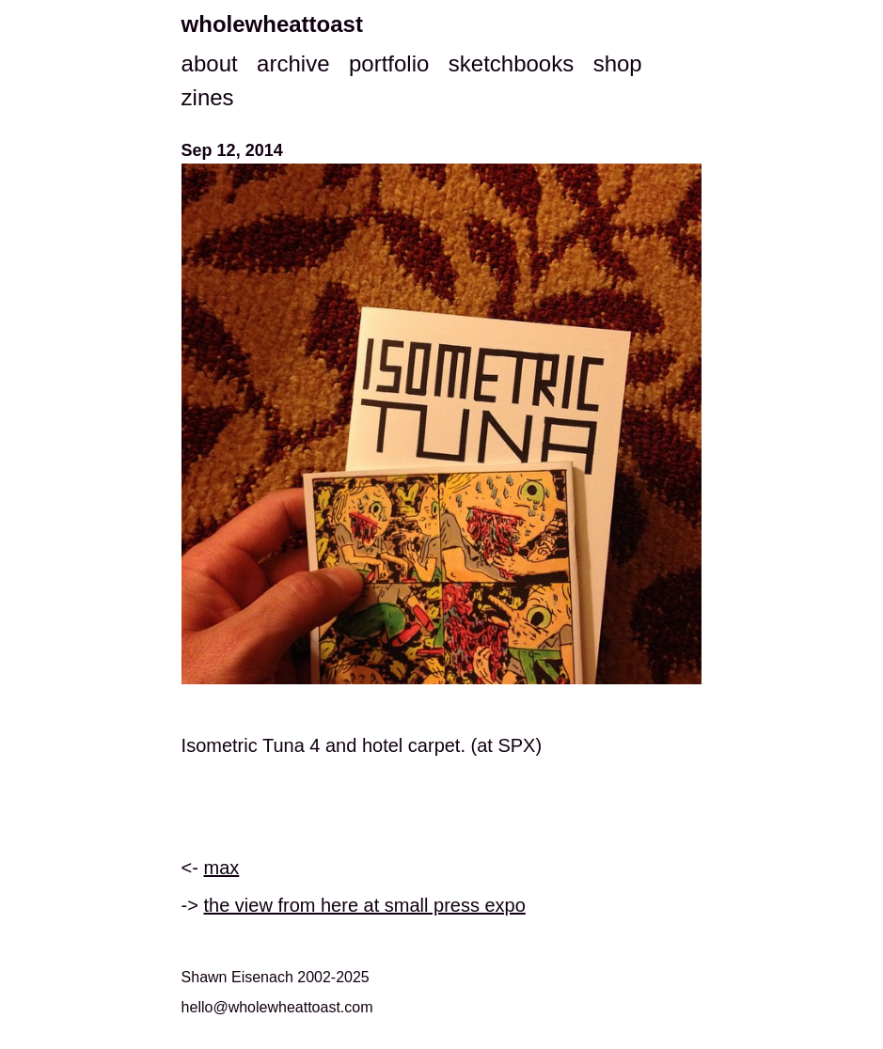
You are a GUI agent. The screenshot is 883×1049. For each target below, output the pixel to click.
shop (617, 63)
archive (293, 63)
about (209, 63)
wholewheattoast (272, 24)
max (222, 867)
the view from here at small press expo (365, 905)
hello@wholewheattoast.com (277, 1007)
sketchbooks (511, 63)
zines (207, 97)
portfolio (389, 63)
